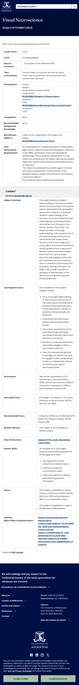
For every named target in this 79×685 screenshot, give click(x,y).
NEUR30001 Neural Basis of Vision (38, 141)
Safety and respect (11, 605)
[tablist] (46, 6)
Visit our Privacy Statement (20, 671)
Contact (6, 616)
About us (6, 595)
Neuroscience (44, 520)
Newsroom (7, 611)
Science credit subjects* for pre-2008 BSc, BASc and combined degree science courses (55, 526)
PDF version (17, 552)
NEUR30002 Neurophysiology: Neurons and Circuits (46, 105)
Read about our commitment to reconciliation (24, 587)
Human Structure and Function (53, 517)
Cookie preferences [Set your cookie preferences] (58, 678)
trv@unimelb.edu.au (22, 196)
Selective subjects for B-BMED (52, 538)
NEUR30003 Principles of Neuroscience (40, 96)
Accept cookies (21, 678)
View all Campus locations (53, 620)
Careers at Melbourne (12, 600)
